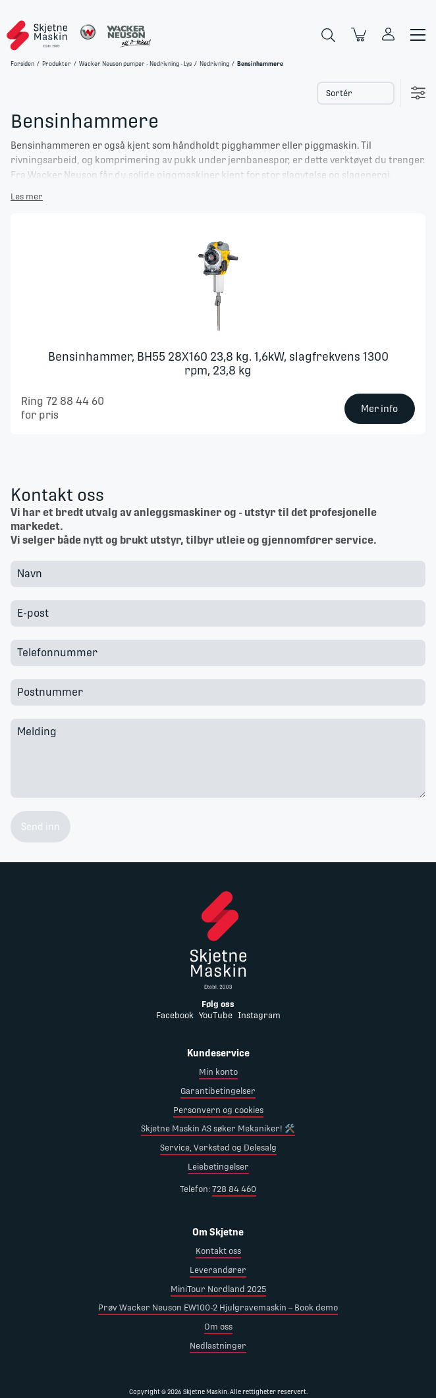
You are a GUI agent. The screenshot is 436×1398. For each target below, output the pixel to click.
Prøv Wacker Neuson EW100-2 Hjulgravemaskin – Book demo (218, 1307)
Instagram (259, 1015)
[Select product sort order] (356, 93)
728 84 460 (234, 1189)
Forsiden (22, 64)
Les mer (27, 196)
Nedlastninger (218, 1346)
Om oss (218, 1327)
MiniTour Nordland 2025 (218, 1289)
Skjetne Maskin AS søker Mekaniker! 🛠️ (218, 1128)
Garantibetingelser (218, 1091)
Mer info (379, 408)
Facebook (175, 1015)
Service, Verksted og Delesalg (218, 1147)
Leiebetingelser (218, 1167)
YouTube (215, 1015)
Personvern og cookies (218, 1110)
